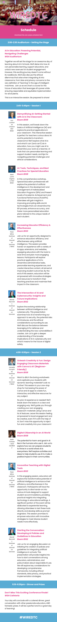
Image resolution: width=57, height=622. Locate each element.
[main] (28, 32)
